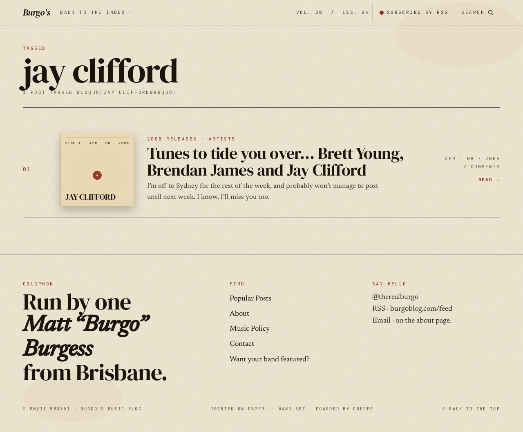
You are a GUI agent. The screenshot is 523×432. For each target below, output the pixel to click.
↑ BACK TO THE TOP (471, 409)
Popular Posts (250, 299)
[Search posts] (477, 12)
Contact (242, 344)
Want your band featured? (270, 359)
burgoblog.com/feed (421, 309)
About (239, 314)
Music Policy (250, 329)
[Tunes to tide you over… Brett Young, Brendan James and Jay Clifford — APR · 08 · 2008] (261, 169)
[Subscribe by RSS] (414, 12)
